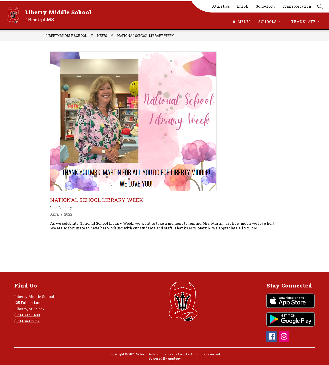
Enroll (243, 6)
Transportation (297, 6)
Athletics (221, 6)
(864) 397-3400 (27, 315)
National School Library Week (145, 36)
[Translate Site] (306, 21)
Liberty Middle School (66, 36)
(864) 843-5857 (27, 321)
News (102, 36)
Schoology (266, 6)
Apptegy (174, 358)
